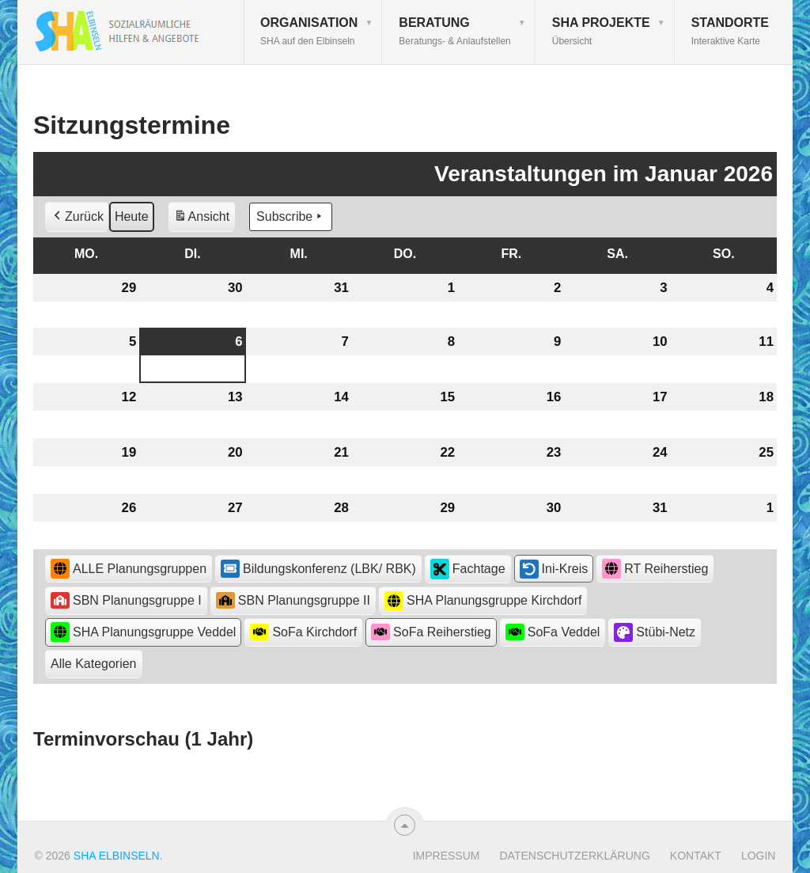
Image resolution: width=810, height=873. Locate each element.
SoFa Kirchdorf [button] (303, 632)
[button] (93, 664)
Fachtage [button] (467, 569)
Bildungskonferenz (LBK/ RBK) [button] (318, 568)
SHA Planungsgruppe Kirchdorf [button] (482, 601)
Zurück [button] (77, 217)
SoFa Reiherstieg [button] (431, 632)
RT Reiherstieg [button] (655, 569)
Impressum (446, 855)
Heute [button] (132, 216)
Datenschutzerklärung (574, 855)
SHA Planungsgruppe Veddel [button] (143, 632)
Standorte (730, 31)
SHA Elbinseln (117, 855)
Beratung (454, 31)
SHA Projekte (601, 31)
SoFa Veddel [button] (552, 632)
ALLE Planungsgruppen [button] (128, 569)
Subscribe (290, 217)
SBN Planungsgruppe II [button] (293, 600)
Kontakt (695, 855)
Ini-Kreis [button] (554, 569)
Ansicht (204, 219)
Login (758, 855)
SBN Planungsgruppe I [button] (126, 600)
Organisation (309, 31)
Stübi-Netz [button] (654, 632)
